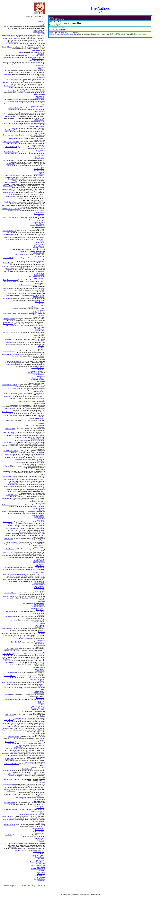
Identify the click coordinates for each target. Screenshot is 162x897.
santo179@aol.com (57, 30)
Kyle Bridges (41, 874)
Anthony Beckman (39, 875)
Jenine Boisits (40, 872)
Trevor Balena (40, 880)
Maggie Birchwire (39, 879)
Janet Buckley (40, 877)
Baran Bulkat (41, 858)
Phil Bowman (40, 860)
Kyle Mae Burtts (40, 864)
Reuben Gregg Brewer (37, 862)
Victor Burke (41, 867)
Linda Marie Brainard (38, 869)
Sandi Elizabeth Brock (38, 865)
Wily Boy (42, 870)
